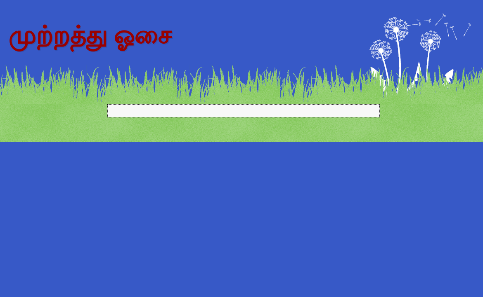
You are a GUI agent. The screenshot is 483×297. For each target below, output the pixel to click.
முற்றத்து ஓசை (89, 35)
